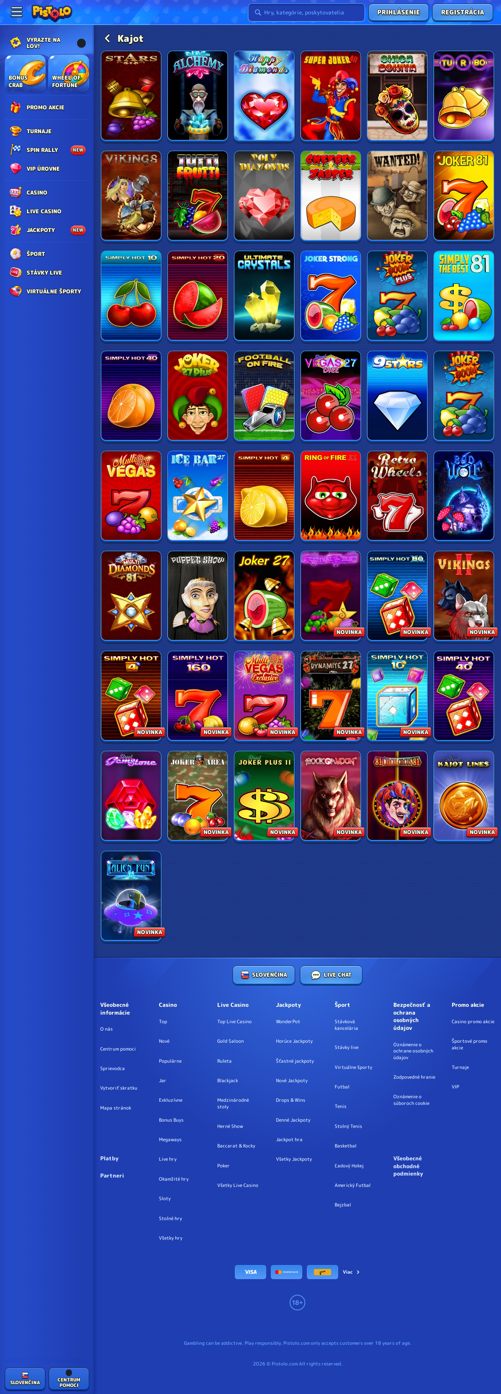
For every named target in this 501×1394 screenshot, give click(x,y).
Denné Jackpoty (293, 1120)
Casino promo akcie (473, 1022)
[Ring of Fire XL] (331, 496)
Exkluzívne (170, 1100)
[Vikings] (131, 196)
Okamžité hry (174, 1179)
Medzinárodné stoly (233, 1103)
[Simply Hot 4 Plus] (131, 696)
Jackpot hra (289, 1140)
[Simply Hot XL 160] (198, 696)
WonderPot (288, 1022)
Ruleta (224, 1061)
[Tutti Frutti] (198, 196)
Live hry (168, 1159)
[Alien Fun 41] (131, 896)
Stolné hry (170, 1218)
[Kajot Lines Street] (464, 796)
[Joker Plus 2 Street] (264, 796)
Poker (223, 1166)
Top (163, 1022)
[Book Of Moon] (331, 796)
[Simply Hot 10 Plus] (397, 696)
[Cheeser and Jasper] (331, 196)
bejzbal (343, 1205)
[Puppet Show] (198, 596)
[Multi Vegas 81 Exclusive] (264, 696)
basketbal (346, 1146)
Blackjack (227, 1081)
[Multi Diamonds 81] (131, 596)
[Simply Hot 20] (198, 296)
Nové (164, 1041)
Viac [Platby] (351, 1272)
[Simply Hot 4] (264, 496)
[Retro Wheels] (397, 496)
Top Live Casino (234, 1022)
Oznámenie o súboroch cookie (411, 1100)
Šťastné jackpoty (295, 1061)
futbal (342, 1087)
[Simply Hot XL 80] (397, 596)
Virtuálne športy (353, 1067)
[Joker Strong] (331, 296)
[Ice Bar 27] (198, 496)
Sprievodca (112, 1068)
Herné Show (230, 1126)
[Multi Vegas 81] (131, 496)
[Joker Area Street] (198, 796)
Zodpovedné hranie (414, 1077)
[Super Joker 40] (331, 96)
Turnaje (460, 1067)
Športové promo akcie (469, 1044)
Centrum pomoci (118, 1049)
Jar (162, 1081)
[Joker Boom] (464, 396)
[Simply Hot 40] (131, 396)
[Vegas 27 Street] (331, 396)
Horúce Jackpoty (294, 1041)
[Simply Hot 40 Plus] (464, 696)
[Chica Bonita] (397, 96)
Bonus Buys (171, 1120)
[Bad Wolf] (464, 496)
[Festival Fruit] (331, 596)
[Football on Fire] (264, 396)
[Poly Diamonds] (264, 196)
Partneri (112, 1175)
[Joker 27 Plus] (198, 396)
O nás (106, 1029)
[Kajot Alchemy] (198, 96)
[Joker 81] (464, 196)
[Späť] (107, 38)
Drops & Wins (290, 1100)
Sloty (165, 1199)
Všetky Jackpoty (294, 1159)
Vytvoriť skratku (118, 1088)
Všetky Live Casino (237, 1185)
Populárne (170, 1061)
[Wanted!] (397, 196)
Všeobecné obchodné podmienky (408, 1166)
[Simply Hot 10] (131, 296)
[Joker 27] (264, 596)
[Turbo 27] (464, 96)
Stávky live (347, 1047)
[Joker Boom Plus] (397, 296)
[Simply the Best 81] (464, 296)
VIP (455, 1087)
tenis (340, 1106)
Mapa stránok (115, 1108)
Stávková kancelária (346, 1025)
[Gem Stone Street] (131, 796)
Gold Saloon (230, 1041)
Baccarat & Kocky (236, 1146)
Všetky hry (170, 1238)
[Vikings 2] (464, 596)
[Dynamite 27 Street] (331, 696)
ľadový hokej (349, 1166)
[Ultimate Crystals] (264, 296)
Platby (109, 1158)
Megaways (170, 1140)
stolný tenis (348, 1126)
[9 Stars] (397, 396)
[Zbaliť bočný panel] (16, 12)
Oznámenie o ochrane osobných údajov (413, 1051)
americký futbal (353, 1185)
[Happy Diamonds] (264, 96)
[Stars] (131, 96)
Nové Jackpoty (292, 1081)
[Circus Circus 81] (397, 796)
